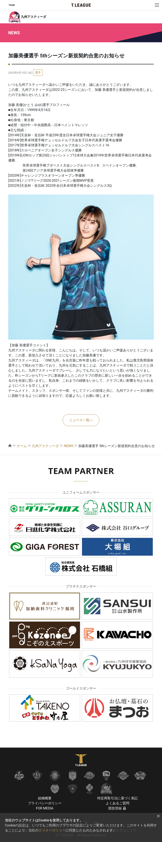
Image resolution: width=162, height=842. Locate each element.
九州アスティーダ (45, 446)
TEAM (11, 5)
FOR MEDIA (44, 808)
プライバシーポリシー (45, 803)
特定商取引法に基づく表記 (117, 798)
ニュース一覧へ (81, 420)
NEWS (68, 446)
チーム (22, 446)
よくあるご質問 (117, 803)
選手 (38, 72)
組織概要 (44, 798)
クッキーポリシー (52, 830)
